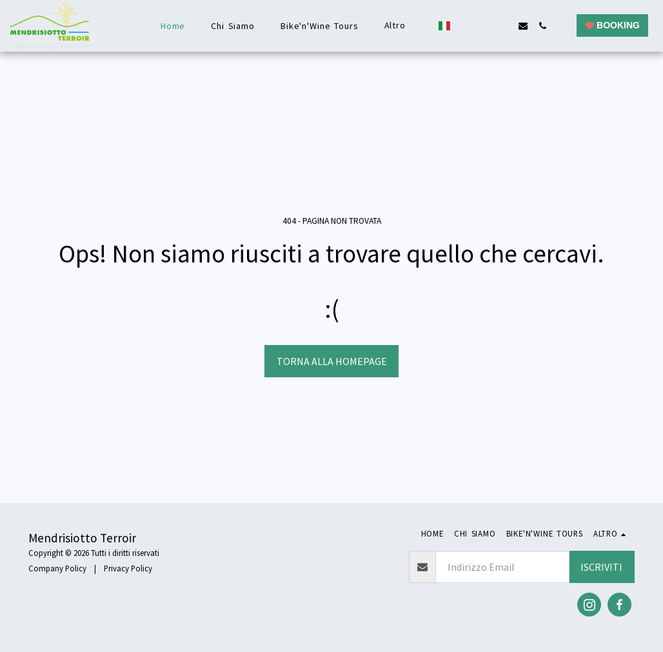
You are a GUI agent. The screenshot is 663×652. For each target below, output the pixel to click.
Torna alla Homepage (332, 361)
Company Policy (57, 568)
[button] (465, 25)
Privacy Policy (128, 568)
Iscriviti (601, 566)
